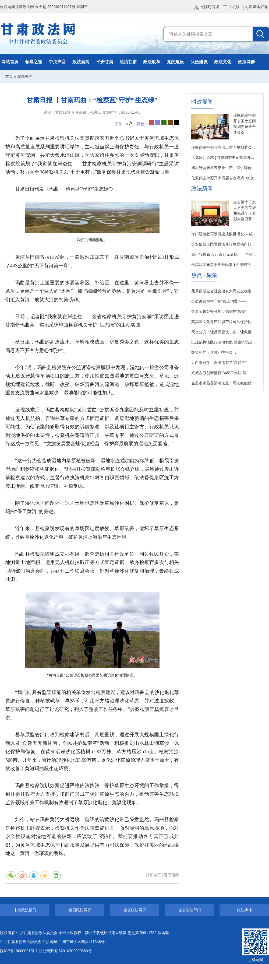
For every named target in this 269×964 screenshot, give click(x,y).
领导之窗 (33, 61)
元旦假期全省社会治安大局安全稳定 (221, 291)
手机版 (234, 7)
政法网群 (246, 61)
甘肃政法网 (38, 34)
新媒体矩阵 (258, 7)
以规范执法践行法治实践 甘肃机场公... (223, 342)
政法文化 (222, 61)
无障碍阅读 (209, 7)
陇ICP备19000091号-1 (19, 951)
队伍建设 (199, 61)
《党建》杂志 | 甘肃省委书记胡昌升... (222, 157)
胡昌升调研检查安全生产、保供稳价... (223, 168)
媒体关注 (24, 76)
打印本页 (153, 875)
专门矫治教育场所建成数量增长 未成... (223, 234)
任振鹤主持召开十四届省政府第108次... (224, 178)
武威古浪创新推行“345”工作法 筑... (220, 373)
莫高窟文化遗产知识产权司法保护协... (223, 322)
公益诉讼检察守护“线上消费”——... (220, 301)
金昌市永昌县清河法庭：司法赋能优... (223, 383)
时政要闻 (202, 102)
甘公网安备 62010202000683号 (65, 951)
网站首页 (10, 61)
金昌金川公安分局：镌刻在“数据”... (220, 311)
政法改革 (151, 61)
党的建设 (175, 61)
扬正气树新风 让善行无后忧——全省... (223, 254)
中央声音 (57, 61)
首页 (9, 76)
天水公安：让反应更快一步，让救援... (223, 332)
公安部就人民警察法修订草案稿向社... (223, 244)
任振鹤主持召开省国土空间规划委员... (223, 147)
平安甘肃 (104, 61)
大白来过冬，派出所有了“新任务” (218, 362)
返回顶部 (171, 875)
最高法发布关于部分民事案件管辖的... (223, 264)
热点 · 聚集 (204, 275)
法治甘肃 (128, 61)
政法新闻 (81, 61)
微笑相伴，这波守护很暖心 (213, 352)
